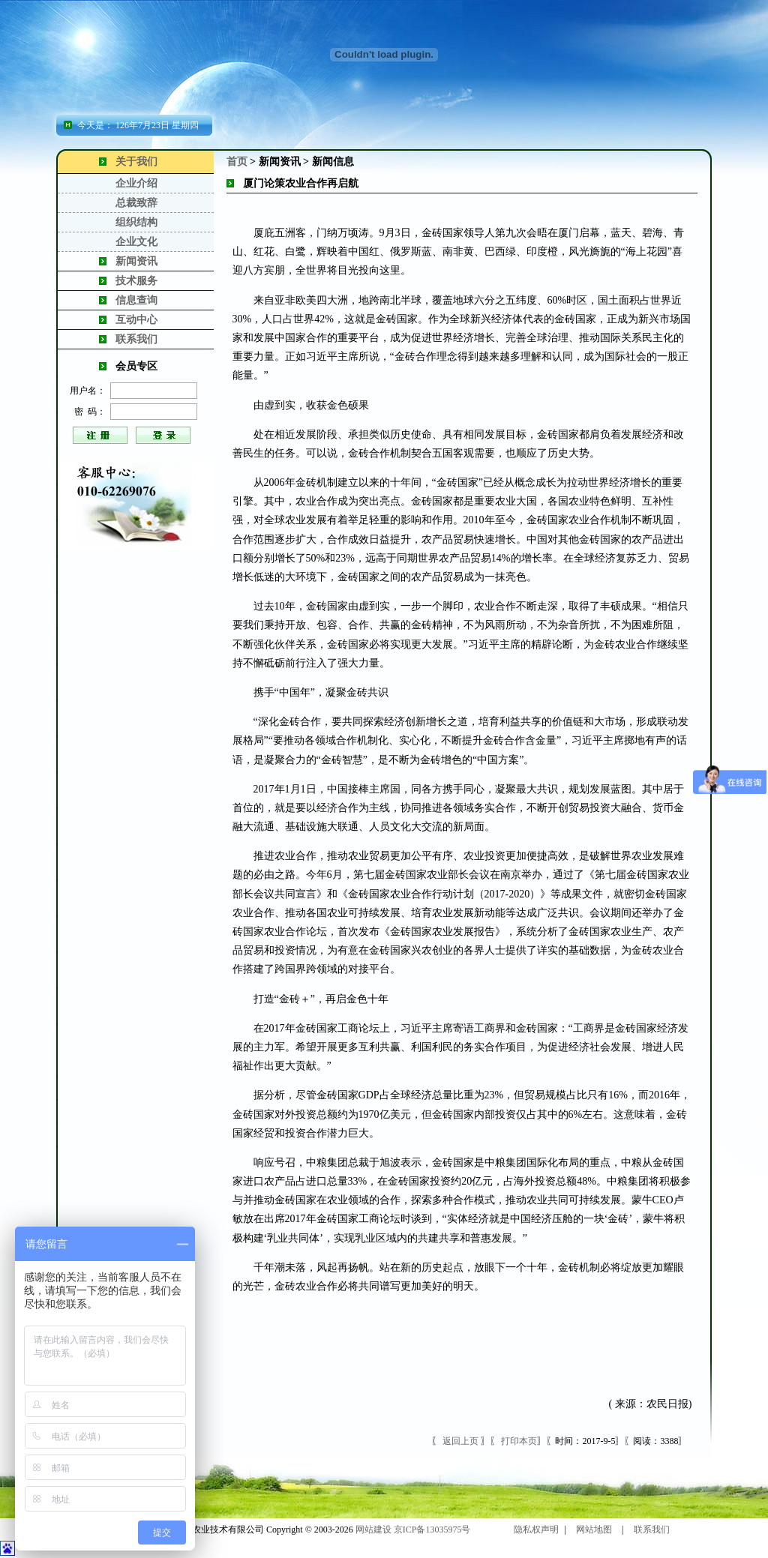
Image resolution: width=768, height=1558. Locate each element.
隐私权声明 (536, 1529)
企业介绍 (137, 183)
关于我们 (137, 161)
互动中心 (137, 319)
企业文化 (137, 241)
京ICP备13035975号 (432, 1529)
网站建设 (374, 1529)
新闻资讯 (137, 261)
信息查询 (137, 300)
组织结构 (137, 222)
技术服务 (137, 280)
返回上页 (460, 1441)
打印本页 (519, 1441)
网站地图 (594, 1529)
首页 (237, 161)
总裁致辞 (137, 202)
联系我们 (137, 339)
